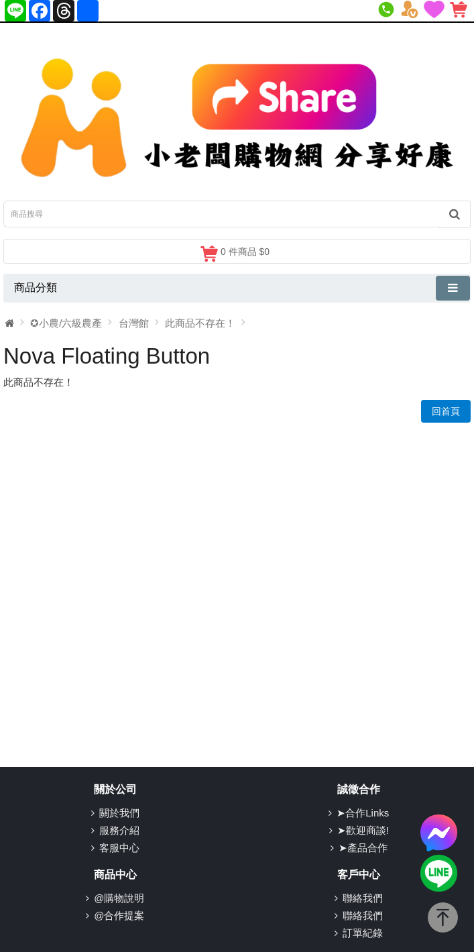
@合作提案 (119, 915)
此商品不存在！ (200, 323)
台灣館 (134, 323)
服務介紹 (119, 830)
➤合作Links (363, 812)
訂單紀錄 (363, 933)
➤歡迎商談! (363, 830)
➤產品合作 (363, 847)
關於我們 (119, 812)
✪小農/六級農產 (66, 323)
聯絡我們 (363, 898)
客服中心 (119, 847)
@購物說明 (119, 898)
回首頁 (446, 411)
